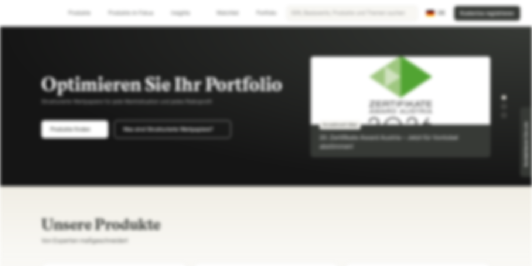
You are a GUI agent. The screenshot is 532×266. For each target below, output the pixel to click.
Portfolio (262, 13)
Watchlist (223, 13)
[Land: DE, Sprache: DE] (435, 13)
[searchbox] (352, 13)
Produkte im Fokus (135, 13)
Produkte (83, 13)
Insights (185, 13)
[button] (504, 97)
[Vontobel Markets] (32, 13)
